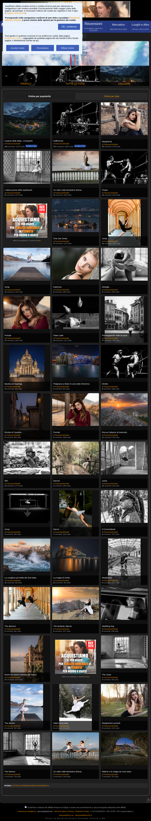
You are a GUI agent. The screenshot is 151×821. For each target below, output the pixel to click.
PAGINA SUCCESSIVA (39, 786)
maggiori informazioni (15, 13)
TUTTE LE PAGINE (20, 786)
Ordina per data (111, 96)
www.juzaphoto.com (66, 815)
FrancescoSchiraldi (13, 144)
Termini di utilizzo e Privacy (64, 811)
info (39, 240)
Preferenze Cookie (13, 38)
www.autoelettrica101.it (83, 815)
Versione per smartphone (27, 811)
